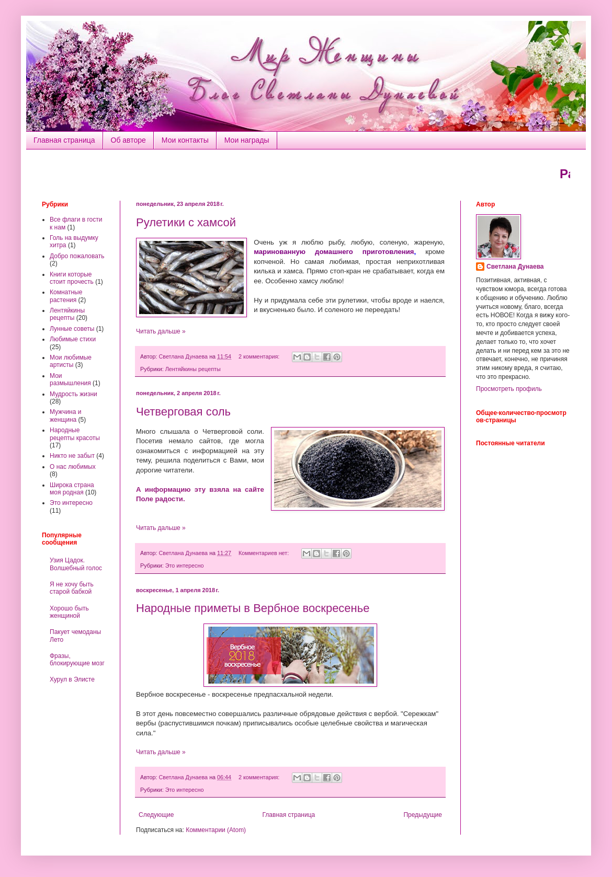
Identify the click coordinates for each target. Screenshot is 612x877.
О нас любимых (73, 466)
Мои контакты (185, 140)
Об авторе (128, 140)
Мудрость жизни (73, 394)
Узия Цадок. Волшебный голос (76, 564)
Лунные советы (72, 328)
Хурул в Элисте (72, 679)
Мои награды (246, 140)
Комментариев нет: (264, 553)
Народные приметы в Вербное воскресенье (252, 608)
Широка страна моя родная (72, 488)
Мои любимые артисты (71, 361)
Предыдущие (422, 814)
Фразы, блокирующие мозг (77, 659)
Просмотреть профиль (509, 389)
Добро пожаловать (77, 256)
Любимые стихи (73, 339)
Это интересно (184, 565)
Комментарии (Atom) (216, 830)
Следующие (156, 814)
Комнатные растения (66, 296)
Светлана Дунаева (515, 266)
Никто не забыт (72, 455)
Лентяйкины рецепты (193, 369)
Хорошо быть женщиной (69, 612)
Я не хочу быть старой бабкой (72, 588)
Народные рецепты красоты (75, 433)
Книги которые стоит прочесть (72, 278)
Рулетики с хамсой (186, 222)
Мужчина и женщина (65, 415)
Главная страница (64, 140)
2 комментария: (260, 356)
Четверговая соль (183, 411)
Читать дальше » (161, 331)
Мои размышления (70, 379)
